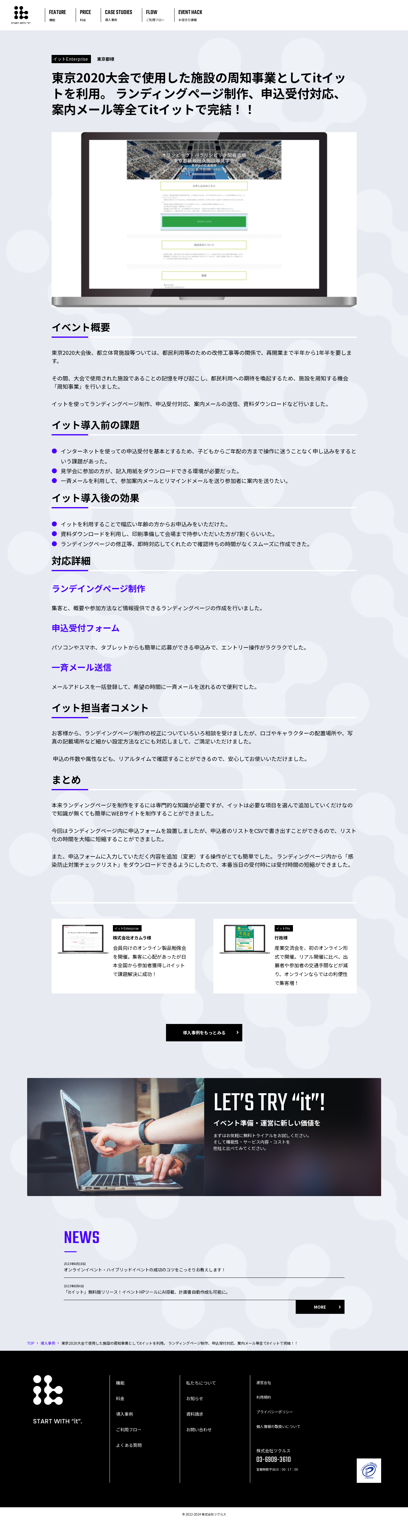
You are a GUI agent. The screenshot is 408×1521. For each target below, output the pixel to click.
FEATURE (57, 15)
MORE (320, 1307)
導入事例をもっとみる (204, 1032)
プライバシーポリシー (274, 1411)
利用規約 (263, 1397)
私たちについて (201, 1383)
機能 (120, 1383)
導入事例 (124, 1414)
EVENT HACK (190, 15)
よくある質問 (129, 1445)
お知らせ (194, 1398)
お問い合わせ (199, 1429)
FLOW (155, 15)
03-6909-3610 (273, 1459)
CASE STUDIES (118, 15)
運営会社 (263, 1382)
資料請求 (194, 1414)
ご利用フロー (129, 1429)
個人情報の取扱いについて (278, 1426)
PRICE (85, 15)
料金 (120, 1398)
